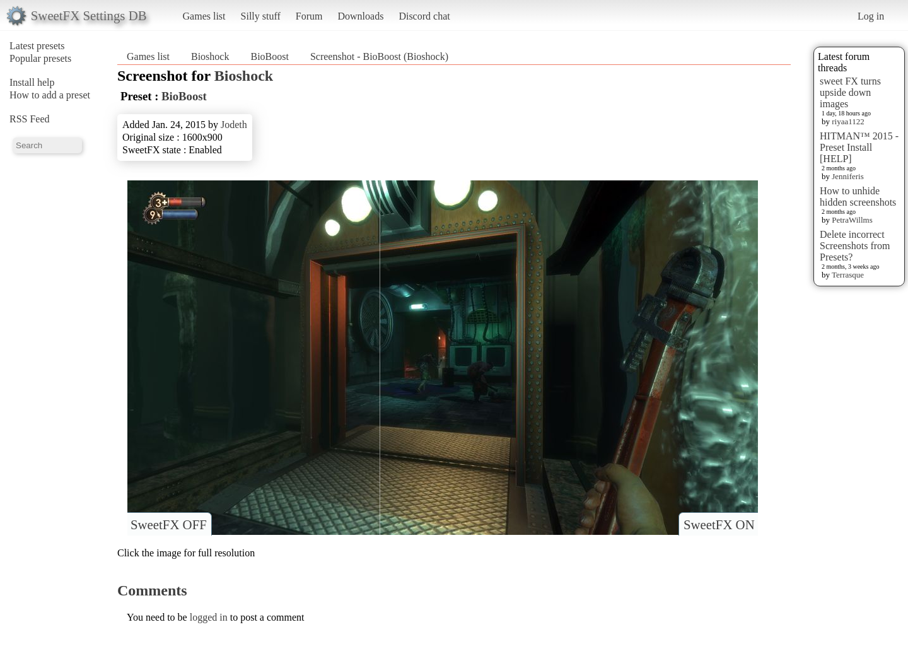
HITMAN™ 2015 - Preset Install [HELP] (859, 147)
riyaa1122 (848, 121)
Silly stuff (261, 16)
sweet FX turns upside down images (850, 92)
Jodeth (234, 124)
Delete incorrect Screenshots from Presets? (855, 245)
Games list (204, 16)
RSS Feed (29, 119)
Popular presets (40, 58)
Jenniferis (848, 176)
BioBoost (269, 56)
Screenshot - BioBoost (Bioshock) (379, 56)
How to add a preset (49, 95)
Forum (309, 16)
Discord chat (424, 16)
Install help (32, 82)
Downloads (360, 16)
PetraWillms (852, 220)
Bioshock (210, 56)
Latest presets (37, 45)
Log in (871, 16)
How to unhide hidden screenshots (858, 196)
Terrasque (848, 274)
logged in (209, 617)
